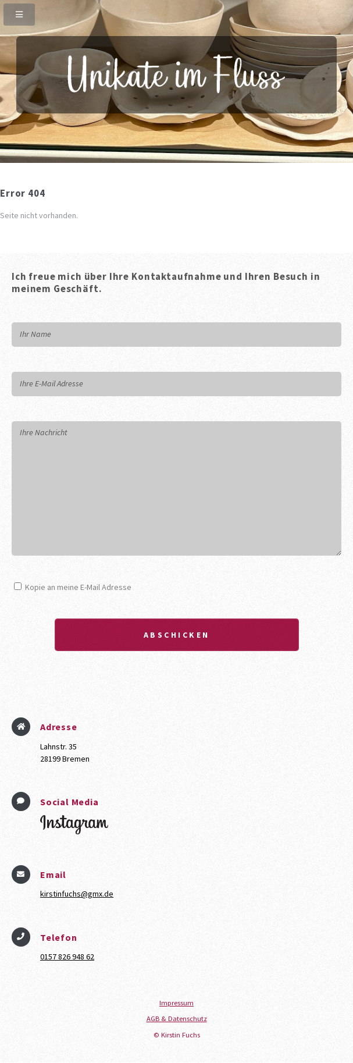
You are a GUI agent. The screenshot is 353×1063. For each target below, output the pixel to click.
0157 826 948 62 (67, 956)
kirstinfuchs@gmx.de (76, 893)
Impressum (176, 1002)
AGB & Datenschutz (177, 1018)
